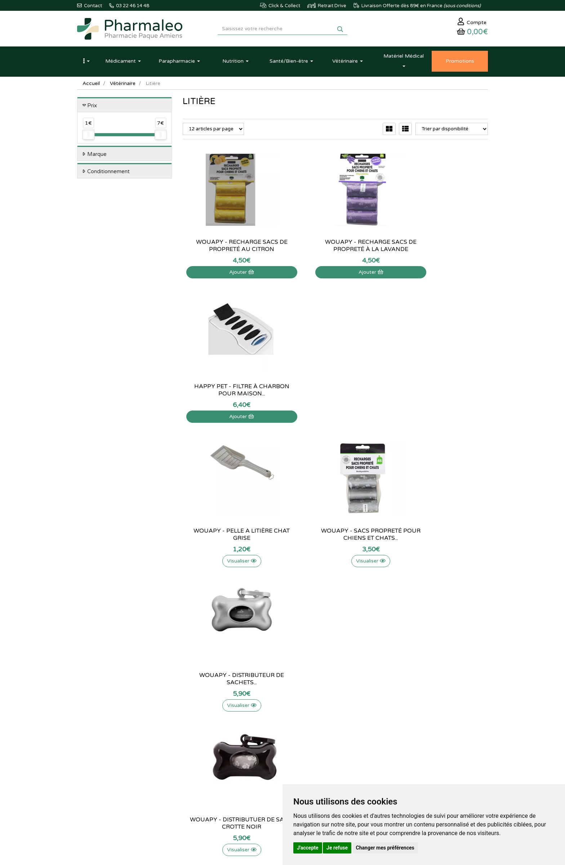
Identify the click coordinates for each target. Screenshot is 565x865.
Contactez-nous (269, 708)
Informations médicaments (281, 731)
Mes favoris (335, 747)
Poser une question (273, 723)
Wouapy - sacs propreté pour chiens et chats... (335, 391)
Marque (97, 155)
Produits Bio (195, 755)
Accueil (91, 84)
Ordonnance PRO (201, 770)
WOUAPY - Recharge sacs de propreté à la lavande (335, 246)
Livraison (262, 747)
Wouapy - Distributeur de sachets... (440, 391)
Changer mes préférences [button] (385, 848)
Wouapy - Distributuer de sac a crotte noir (229, 535)
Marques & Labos (201, 731)
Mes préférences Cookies (350, 755)
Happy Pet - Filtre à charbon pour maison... (440, 246)
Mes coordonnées (342, 731)
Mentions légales (270, 755)
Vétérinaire (122, 84)
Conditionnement (108, 173)
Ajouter (229, 273)
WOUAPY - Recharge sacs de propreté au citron (230, 246)
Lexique (191, 723)
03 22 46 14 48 (275, 648)
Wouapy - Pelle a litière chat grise (229, 391)
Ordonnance (196, 763)
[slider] (88, 136)
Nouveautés (195, 739)
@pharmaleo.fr (110, 729)
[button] (86, 62)
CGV (257, 763)
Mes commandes (341, 723)
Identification (337, 715)
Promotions (195, 747)
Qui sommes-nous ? (273, 715)
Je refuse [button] (337, 848)
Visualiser (230, 417)
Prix (92, 106)
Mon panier (335, 708)
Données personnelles (276, 770)
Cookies (261, 778)
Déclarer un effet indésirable (282, 739)
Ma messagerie (339, 739)
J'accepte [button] (308, 848)
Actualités (193, 715)
